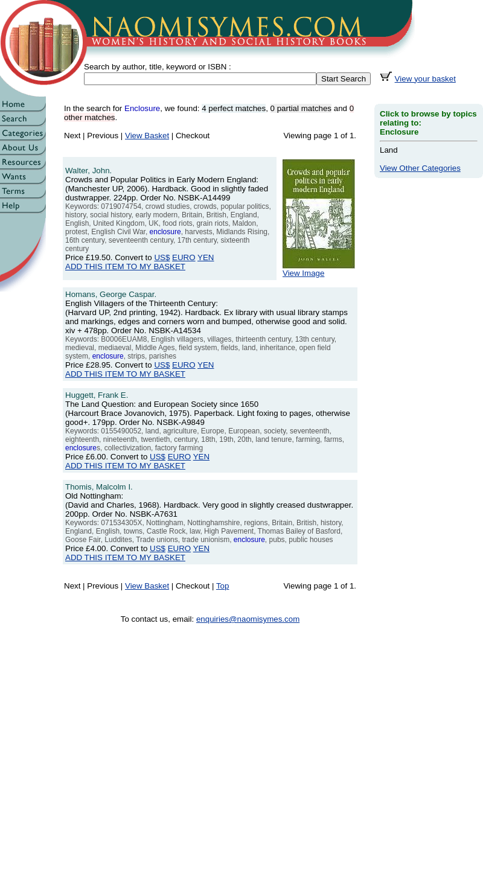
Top (222, 585)
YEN (205, 257)
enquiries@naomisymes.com (247, 619)
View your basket (425, 78)
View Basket (147, 135)
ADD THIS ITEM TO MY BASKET (125, 266)
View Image (319, 269)
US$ (162, 257)
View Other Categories (420, 168)
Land (389, 150)
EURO (184, 257)
